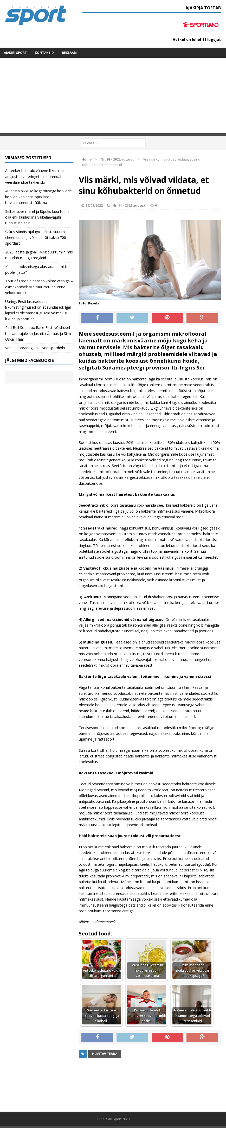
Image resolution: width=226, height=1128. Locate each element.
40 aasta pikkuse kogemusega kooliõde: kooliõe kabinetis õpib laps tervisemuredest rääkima (39, 196)
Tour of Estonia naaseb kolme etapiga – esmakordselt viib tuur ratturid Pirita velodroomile (39, 286)
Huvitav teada (104, 1053)
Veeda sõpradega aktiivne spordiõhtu (36, 347)
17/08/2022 (94, 205)
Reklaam (69, 52)
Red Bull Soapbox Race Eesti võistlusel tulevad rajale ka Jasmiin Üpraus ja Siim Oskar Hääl (38, 333)
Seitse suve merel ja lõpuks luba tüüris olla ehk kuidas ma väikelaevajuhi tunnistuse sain (37, 217)
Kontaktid (44, 52)
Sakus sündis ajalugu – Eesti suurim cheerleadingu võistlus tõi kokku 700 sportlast (35, 237)
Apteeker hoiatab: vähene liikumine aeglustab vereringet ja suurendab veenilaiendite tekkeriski (34, 176)
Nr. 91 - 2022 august (129, 205)
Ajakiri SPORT (15, 52)
